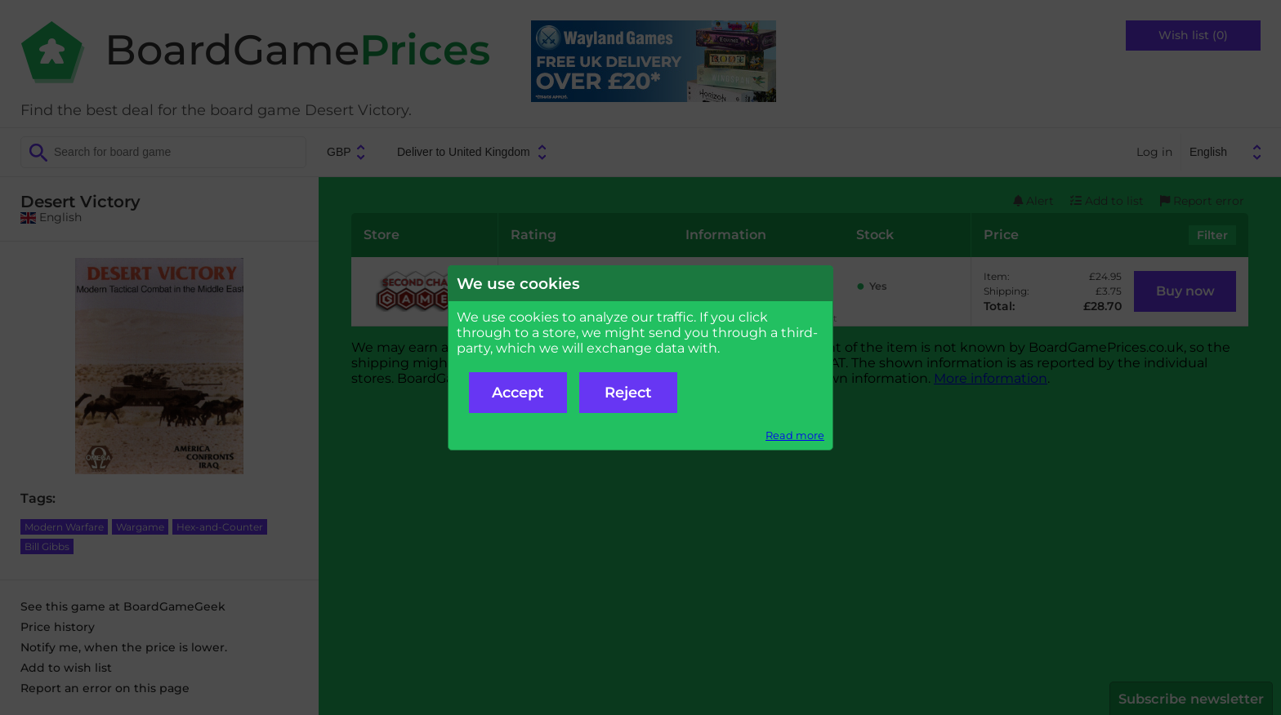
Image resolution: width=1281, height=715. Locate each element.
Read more (794, 435)
